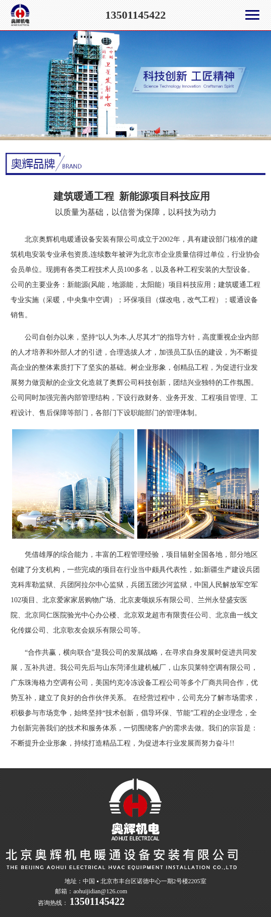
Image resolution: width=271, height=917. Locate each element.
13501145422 (135, 15)
